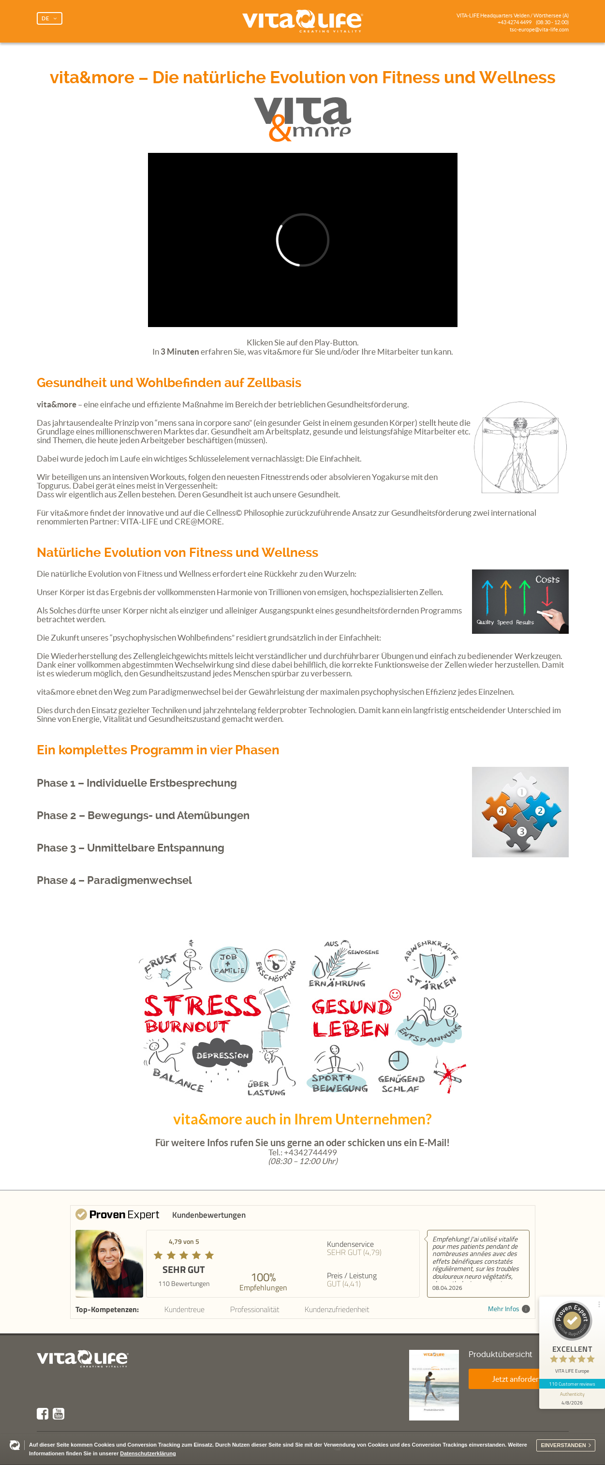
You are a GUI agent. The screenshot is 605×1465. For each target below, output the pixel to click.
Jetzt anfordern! (519, 1379)
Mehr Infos (509, 1309)
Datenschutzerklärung (148, 1453)
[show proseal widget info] (572, 1399)
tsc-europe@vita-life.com (539, 29)
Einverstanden (563, 1445)
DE (45, 18)
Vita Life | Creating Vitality (302, 21)
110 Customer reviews (572, 1383)
